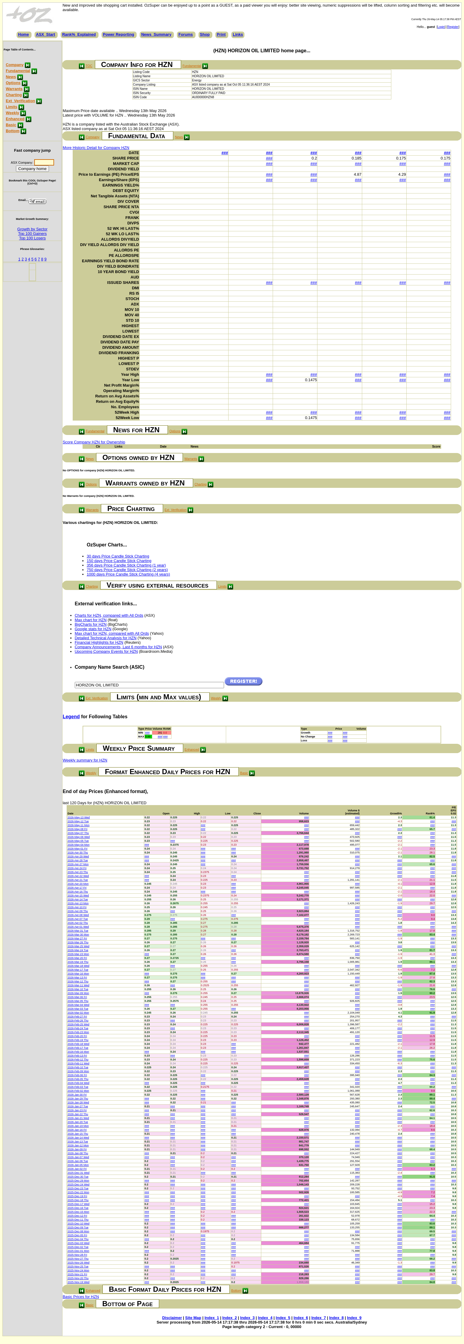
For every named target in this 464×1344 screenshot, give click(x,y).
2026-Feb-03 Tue (78, 1086)
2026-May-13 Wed (79, 817)
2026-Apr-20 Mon (78, 883)
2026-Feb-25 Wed (78, 1024)
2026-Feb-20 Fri (77, 1036)
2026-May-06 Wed (79, 836)
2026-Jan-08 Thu (78, 1153)
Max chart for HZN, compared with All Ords (112, 633)
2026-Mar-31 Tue (78, 930)
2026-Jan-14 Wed (78, 1137)
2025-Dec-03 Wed (78, 1243)
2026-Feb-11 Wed (78, 1063)
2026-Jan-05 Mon (78, 1164)
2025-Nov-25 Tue (78, 1266)
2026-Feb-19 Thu (78, 1039)
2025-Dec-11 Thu (78, 1219)
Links (238, 34)
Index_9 (354, 1317)
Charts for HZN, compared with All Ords (109, 615)
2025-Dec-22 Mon (78, 1192)
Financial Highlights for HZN (99, 642)
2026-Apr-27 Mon (78, 864)
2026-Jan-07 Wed (78, 1157)
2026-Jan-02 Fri (77, 1168)
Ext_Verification (20, 101)
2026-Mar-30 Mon (78, 934)
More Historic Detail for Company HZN (96, 147)
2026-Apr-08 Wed (78, 915)
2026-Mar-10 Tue (78, 989)
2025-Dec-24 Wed (78, 1184)
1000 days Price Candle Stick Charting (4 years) (128, 574)
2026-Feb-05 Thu (78, 1079)
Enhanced (15, 119)
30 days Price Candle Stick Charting (118, 556)
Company (14, 64)
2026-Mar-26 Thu (78, 942)
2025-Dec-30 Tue (78, 1176)
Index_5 (283, 1317)
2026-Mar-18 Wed (78, 965)
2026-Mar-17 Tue (78, 969)
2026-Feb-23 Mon (78, 1032)
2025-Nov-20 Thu (78, 1278)
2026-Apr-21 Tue (78, 879)
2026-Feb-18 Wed (78, 1043)
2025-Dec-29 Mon (78, 1180)
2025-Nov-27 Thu (78, 1258)
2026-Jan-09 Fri (77, 1149)
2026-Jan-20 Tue (78, 1122)
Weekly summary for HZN (85, 760)
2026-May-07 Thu (78, 833)
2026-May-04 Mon (78, 844)
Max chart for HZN (91, 620)
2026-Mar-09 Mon (78, 993)
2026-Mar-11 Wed (78, 985)
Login (441, 27)
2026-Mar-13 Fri (77, 977)
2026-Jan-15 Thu (78, 1133)
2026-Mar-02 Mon (78, 1012)
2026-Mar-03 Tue (78, 1008)
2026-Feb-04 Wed (78, 1082)
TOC (89, 66)
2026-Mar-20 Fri (77, 957)
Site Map (193, 1317)
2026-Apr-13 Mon (78, 903)
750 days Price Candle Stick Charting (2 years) (127, 569)
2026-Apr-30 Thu (78, 852)
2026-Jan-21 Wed (78, 1118)
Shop (205, 34)
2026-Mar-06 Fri (77, 997)
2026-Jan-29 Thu (78, 1098)
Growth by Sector (32, 229)
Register (452, 27)
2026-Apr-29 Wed (78, 856)
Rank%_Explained (79, 34)
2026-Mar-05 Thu (78, 1000)
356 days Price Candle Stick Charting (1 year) (126, 565)
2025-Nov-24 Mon (78, 1270)
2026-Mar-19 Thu (78, 961)
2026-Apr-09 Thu (78, 911)
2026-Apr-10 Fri (77, 907)
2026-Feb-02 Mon (78, 1090)
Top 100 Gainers (32, 233)
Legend (71, 716)
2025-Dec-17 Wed (78, 1204)
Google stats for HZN (93, 629)
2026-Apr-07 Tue (78, 918)
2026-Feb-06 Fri (77, 1075)
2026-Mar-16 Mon (78, 973)
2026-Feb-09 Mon (78, 1071)
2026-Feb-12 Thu (78, 1059)
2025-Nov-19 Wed (78, 1282)
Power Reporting (118, 34)
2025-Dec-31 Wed (78, 1172)
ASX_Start (45, 34)
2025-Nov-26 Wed (78, 1262)
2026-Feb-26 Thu (78, 1020)
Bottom (13, 131)
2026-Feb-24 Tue (78, 1028)
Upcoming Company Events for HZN (106, 651)
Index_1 (212, 1317)
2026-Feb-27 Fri (77, 1016)
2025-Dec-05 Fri (77, 1235)
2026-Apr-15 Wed (78, 895)
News (11, 76)
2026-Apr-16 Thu (78, 891)
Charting (14, 95)
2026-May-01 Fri (77, 848)
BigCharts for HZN (91, 624)
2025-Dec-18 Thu (78, 1200)
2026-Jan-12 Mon (78, 1145)
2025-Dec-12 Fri (77, 1215)
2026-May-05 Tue (78, 840)
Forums (185, 34)
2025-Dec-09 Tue (78, 1227)
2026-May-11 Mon (78, 825)
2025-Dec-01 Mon (78, 1250)
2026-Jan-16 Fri (77, 1129)
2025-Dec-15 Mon (78, 1211)
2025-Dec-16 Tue (78, 1207)
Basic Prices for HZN (81, 1296)
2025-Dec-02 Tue (78, 1246)
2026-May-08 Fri (77, 829)
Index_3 (247, 1317)
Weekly (12, 113)
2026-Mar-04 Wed (78, 1004)
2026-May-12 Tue (78, 821)
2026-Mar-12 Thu (78, 981)
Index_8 (336, 1317)
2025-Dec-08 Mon (78, 1231)
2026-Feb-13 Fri (77, 1055)
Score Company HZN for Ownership (94, 442)
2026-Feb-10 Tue (78, 1067)
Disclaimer (172, 1317)
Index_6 (300, 1317)
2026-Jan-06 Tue (78, 1161)
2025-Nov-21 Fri (77, 1274)
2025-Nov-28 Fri (77, 1254)
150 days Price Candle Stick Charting (119, 560)
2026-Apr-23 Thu (78, 872)
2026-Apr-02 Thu (78, 922)
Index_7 (318, 1317)
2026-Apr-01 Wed (78, 926)
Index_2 (229, 1317)
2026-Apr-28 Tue (78, 860)
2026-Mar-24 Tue (78, 950)
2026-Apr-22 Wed (78, 875)
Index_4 (265, 1317)
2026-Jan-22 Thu (78, 1114)
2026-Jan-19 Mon (78, 1125)
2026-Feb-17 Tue (78, 1047)
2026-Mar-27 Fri (77, 938)
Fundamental (18, 70)
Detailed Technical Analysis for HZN (106, 638)
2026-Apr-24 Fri (77, 868)
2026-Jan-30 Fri (77, 1094)
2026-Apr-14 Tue (78, 899)
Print (221, 34)
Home (23, 34)
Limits (11, 107)
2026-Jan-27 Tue (78, 1106)
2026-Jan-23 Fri (77, 1110)
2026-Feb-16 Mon (78, 1051)
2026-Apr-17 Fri (77, 887)
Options (13, 83)
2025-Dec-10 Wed (78, 1223)
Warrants (14, 89)
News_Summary (156, 34)
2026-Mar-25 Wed (78, 946)
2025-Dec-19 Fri (77, 1196)
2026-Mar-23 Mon (78, 954)
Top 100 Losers (32, 238)
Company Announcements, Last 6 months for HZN (118, 647)
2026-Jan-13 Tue (78, 1141)
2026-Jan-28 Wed (78, 1102)
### (225, 153)
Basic (11, 125)
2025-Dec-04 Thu (78, 1239)
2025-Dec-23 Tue (78, 1188)
